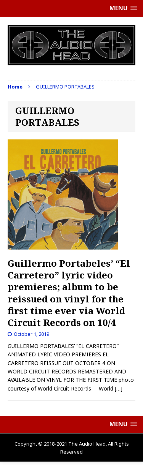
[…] (118, 388)
